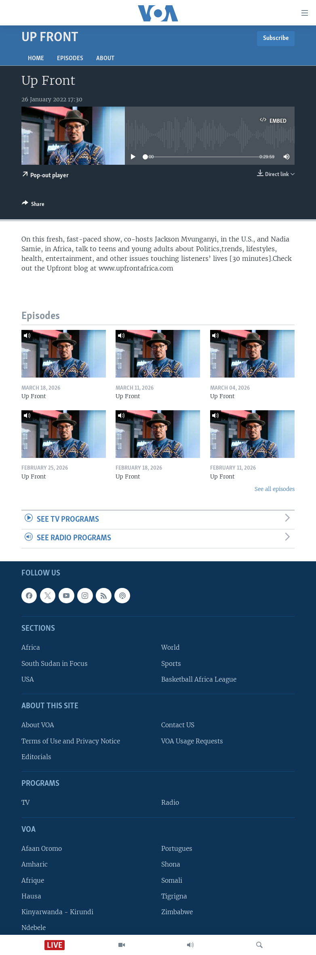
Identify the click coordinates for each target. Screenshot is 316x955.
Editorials (36, 757)
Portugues (176, 848)
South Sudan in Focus (54, 663)
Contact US (177, 725)
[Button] (33, 205)
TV (25, 802)
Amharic (34, 864)
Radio (170, 802)
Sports (171, 663)
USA (27, 679)
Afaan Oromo (41, 848)
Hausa (31, 896)
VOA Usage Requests (192, 741)
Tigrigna (174, 896)
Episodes (70, 58)
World (170, 647)
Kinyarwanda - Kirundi (57, 912)
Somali (171, 880)
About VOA (37, 725)
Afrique (32, 880)
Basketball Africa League (198, 679)
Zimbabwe (177, 912)
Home (36, 58)
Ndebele (33, 928)
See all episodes (275, 489)
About (105, 58)
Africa (30, 647)
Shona (170, 864)
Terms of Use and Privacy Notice (70, 741)
